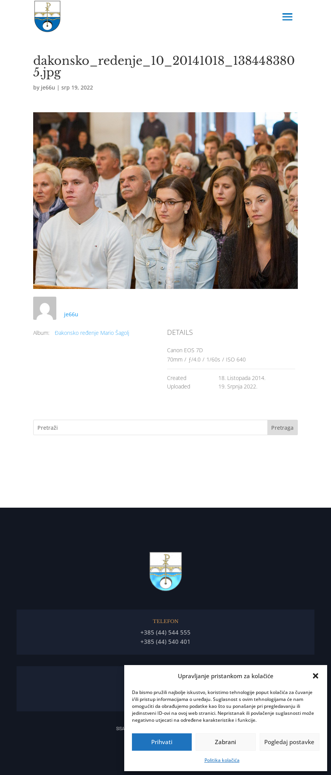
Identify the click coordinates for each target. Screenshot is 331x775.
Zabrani (225, 742)
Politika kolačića (222, 760)
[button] (315, 676)
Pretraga (282, 427)
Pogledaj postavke (289, 742)
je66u (48, 87)
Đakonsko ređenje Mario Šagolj (92, 332)
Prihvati (161, 742)
